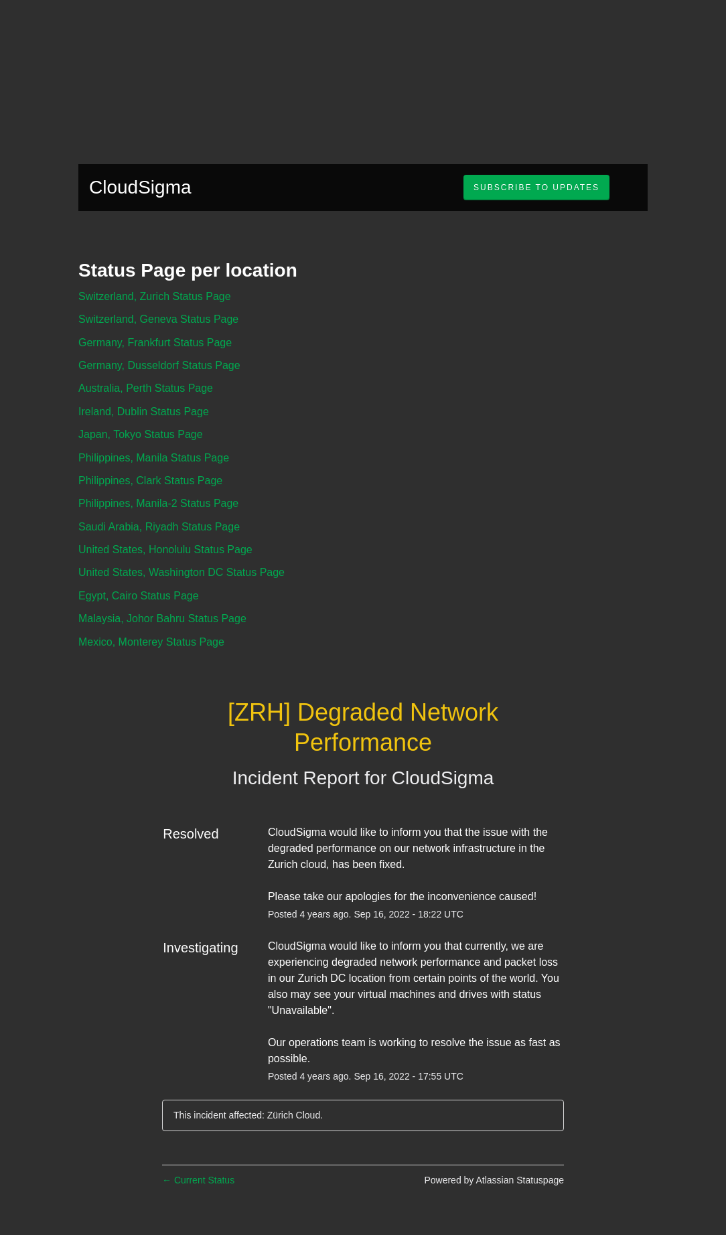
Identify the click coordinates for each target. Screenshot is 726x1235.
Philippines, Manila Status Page (153, 457)
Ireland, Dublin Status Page (143, 411)
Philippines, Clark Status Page (150, 480)
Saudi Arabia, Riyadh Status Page (159, 526)
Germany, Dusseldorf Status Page (159, 365)
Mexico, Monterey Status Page (151, 642)
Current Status (198, 1180)
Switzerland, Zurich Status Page (154, 296)
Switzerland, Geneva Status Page (158, 319)
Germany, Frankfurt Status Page (155, 342)
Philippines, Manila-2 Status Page (158, 503)
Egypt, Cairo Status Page (138, 595)
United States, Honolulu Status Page (165, 549)
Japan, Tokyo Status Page (140, 434)
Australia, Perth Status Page (145, 388)
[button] (536, 187)
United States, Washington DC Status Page (181, 572)
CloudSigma (140, 187)
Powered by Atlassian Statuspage (494, 1180)
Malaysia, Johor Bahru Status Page (162, 618)
